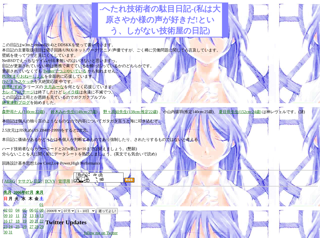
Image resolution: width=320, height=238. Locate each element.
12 (24, 216)
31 (10, 232)
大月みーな (54, 87)
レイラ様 (71, 92)
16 (6, 221)
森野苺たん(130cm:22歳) (23, 112)
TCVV (49, 181)
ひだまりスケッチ (18, 81)
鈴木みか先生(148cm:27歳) (74, 112)
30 (6, 232)
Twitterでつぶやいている (64, 71)
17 (10, 221)
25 (18, 227)
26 (24, 227)
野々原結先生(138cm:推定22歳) (130, 112)
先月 (8, 192)
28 (36, 227)
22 (42, 221)
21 (36, 221)
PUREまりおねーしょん (23, 76)
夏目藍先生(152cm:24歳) (240, 112)
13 (32, 216)
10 (10, 216)
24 (10, 227)
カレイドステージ (18, 92)
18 (18, 221)
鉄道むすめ (12, 87)
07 (36, 210)
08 (42, 210)
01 (42, 205)
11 (18, 216)
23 (6, 227)
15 (42, 216)
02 (6, 210)
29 (42, 227)
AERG (9, 181)
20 (32, 221)
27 (32, 227)
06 (32, 210)
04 (18, 210)
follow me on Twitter (101, 233)
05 (24, 210)
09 (6, 216)
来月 (40, 192)
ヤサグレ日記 (30, 181)
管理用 (64, 181)
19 (24, 221)
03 (10, 210)
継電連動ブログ (16, 102)
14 (36, 216)
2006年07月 (24, 192)
